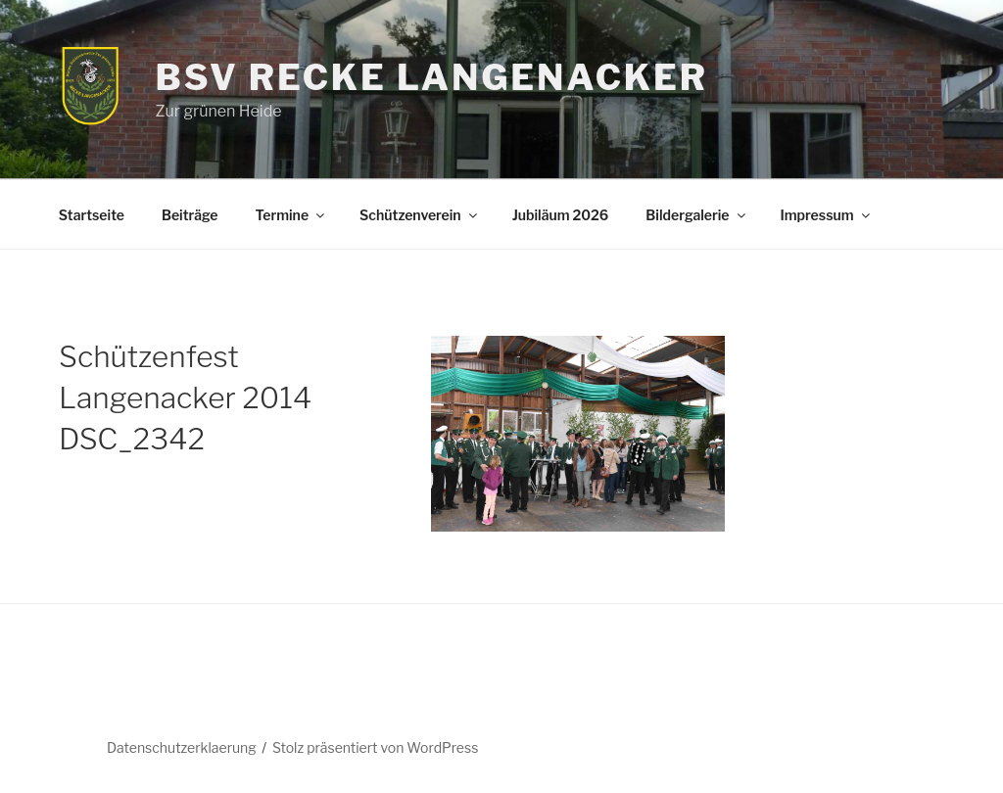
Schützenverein (419, 215)
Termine (291, 215)
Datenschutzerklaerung (182, 747)
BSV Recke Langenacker (431, 77)
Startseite (91, 215)
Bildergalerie (696, 215)
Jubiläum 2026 (560, 215)
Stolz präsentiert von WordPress (375, 747)
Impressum (827, 215)
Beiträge (190, 215)
